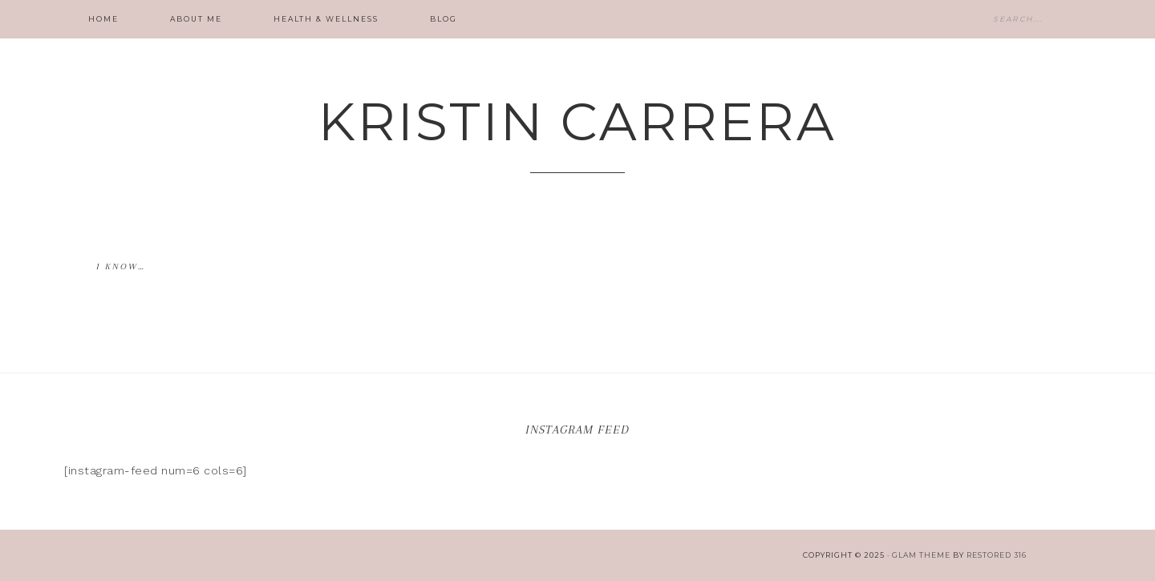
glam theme (921, 555)
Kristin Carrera (577, 121)
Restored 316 (997, 555)
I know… (120, 266)
